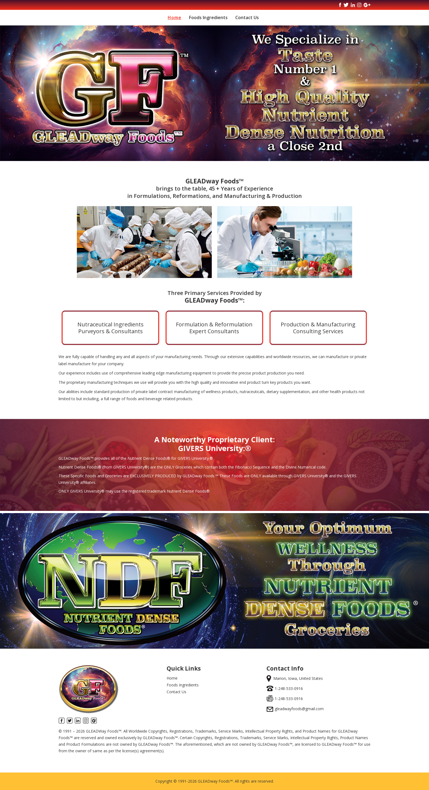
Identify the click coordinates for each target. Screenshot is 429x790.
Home (174, 17)
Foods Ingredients (208, 17)
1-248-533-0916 (289, 688)
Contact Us (247, 17)
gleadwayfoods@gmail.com (299, 708)
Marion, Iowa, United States (298, 678)
